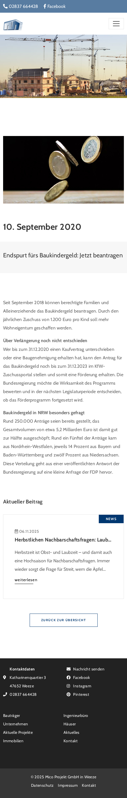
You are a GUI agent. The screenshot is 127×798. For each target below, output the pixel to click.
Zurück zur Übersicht (63, 620)
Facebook (54, 6)
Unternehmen (15, 723)
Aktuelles (72, 732)
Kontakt (71, 740)
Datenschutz (42, 785)
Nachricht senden (85, 669)
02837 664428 (20, 6)
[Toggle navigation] (116, 23)
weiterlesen (26, 579)
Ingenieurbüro (76, 715)
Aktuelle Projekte (18, 732)
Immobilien (13, 740)
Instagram (79, 685)
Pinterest (78, 694)
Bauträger (11, 715)
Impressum (68, 785)
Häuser (70, 723)
